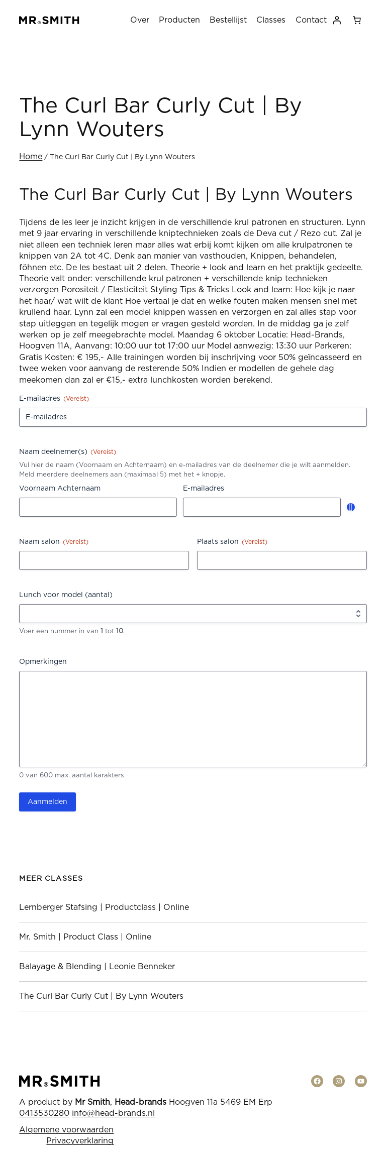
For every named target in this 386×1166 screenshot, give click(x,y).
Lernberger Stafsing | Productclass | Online (104, 907)
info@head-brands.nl (113, 1113)
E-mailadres (54, 399)
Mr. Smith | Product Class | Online (85, 937)
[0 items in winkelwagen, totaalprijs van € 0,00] (357, 20)
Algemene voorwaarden (66, 1130)
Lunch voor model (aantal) (66, 595)
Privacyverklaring (80, 1141)
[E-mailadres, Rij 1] (262, 507)
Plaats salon (232, 542)
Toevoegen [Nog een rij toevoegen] (351, 507)
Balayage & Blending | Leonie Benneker (97, 967)
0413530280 (44, 1113)
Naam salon (53, 542)
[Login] (337, 20)
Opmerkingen (43, 661)
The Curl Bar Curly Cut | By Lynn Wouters (101, 996)
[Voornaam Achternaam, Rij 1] (98, 507)
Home (30, 157)
